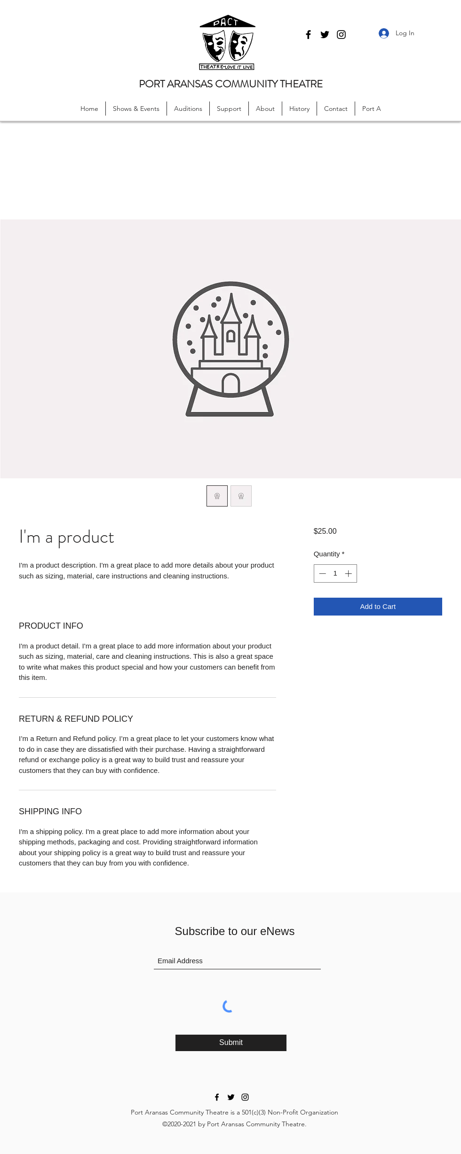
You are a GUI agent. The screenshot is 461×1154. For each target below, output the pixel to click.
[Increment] (349, 573)
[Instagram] (341, 34)
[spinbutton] (335, 573)
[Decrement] (321, 573)
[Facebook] (308, 34)
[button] (136, 108)
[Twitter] (325, 34)
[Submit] (230, 1043)
